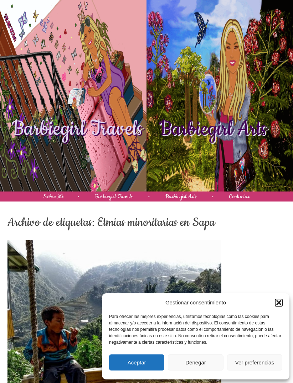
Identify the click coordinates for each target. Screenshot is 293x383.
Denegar (195, 362)
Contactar (239, 196)
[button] (278, 302)
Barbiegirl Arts (213, 129)
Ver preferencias (254, 362)
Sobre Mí (53, 196)
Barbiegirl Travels (77, 129)
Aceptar (137, 362)
